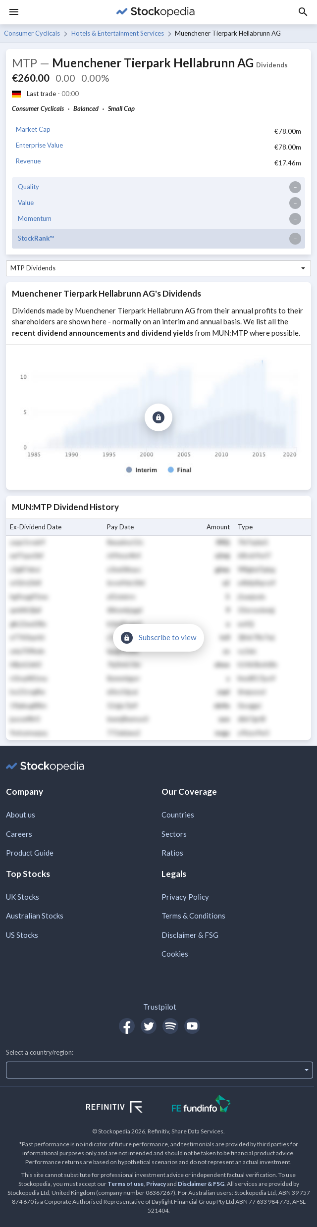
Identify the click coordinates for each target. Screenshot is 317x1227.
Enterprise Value (39, 145)
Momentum (35, 218)
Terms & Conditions (193, 915)
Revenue (28, 161)
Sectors (174, 833)
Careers (19, 833)
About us (20, 814)
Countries (177, 814)
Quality (28, 187)
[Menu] (14, 12)
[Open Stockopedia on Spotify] (170, 1026)
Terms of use (125, 1183)
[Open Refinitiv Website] (125, 1108)
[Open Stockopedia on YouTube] (192, 1026)
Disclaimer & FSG (189, 934)
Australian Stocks (34, 915)
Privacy (156, 1183)
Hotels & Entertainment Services (117, 33)
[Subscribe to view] (158, 417)
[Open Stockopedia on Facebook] (127, 1026)
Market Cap (33, 129)
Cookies (174, 953)
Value (26, 202)
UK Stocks (22, 896)
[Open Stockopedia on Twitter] (149, 1026)
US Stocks (22, 934)
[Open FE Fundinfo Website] (201, 1105)
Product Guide (29, 852)
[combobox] (158, 268)
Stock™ (36, 238)
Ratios (172, 852)
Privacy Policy (185, 896)
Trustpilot (159, 1006)
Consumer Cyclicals (32, 33)
